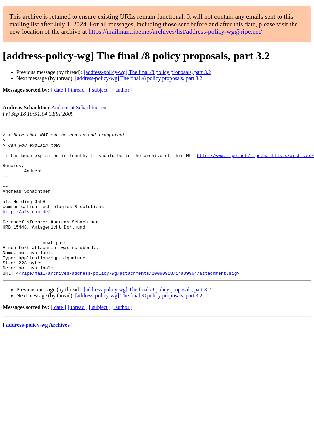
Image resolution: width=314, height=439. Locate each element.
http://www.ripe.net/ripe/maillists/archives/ (255, 162)
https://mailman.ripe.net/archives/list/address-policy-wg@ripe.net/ (175, 31)
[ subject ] (100, 90)
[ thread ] (78, 90)
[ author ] (122, 90)
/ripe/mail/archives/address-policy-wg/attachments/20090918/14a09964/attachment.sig (128, 304)
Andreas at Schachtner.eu (78, 108)
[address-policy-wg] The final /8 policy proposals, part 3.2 (147, 72)
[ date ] (58, 90)
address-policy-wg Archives (38, 355)
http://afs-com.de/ (26, 230)
